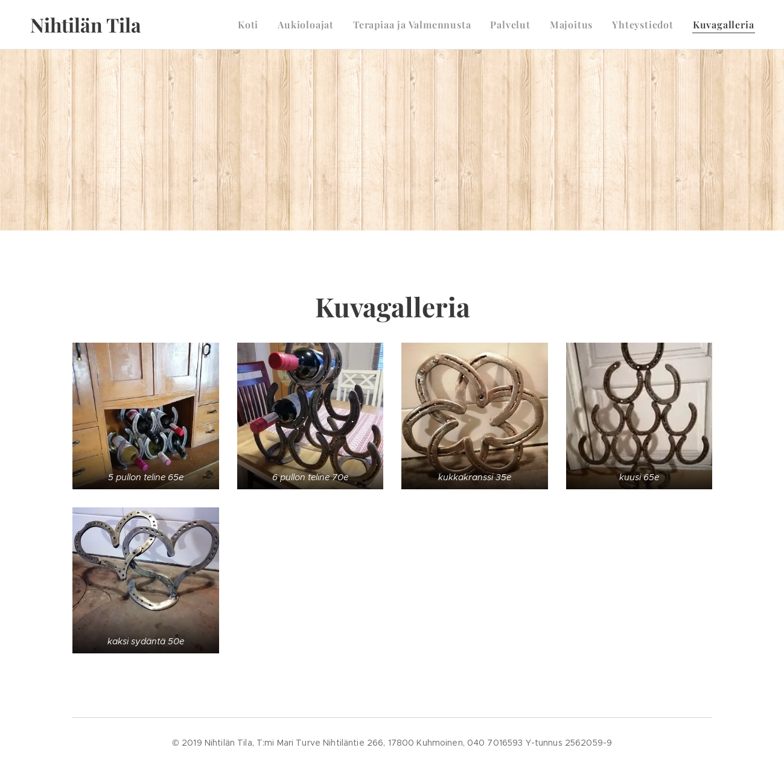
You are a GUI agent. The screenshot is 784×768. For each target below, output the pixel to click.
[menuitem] (251, 25)
